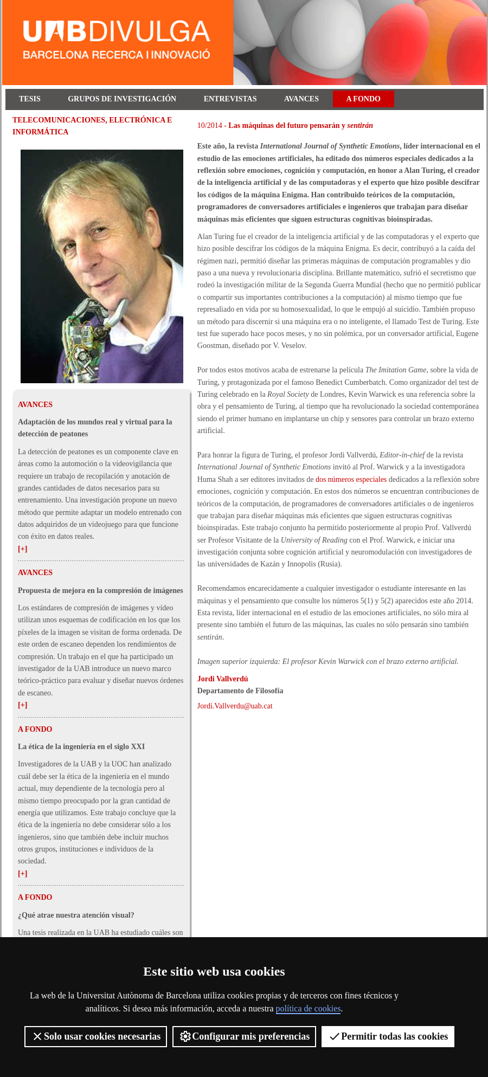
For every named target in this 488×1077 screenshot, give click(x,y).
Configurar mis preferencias (244, 1036)
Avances (301, 99)
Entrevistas (230, 99)
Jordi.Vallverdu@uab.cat (235, 706)
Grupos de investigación (122, 99)
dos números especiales (351, 479)
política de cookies (308, 1008)
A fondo (363, 99)
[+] (22, 549)
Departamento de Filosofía (240, 691)
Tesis (30, 99)
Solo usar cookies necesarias (95, 1036)
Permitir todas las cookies (388, 1036)
